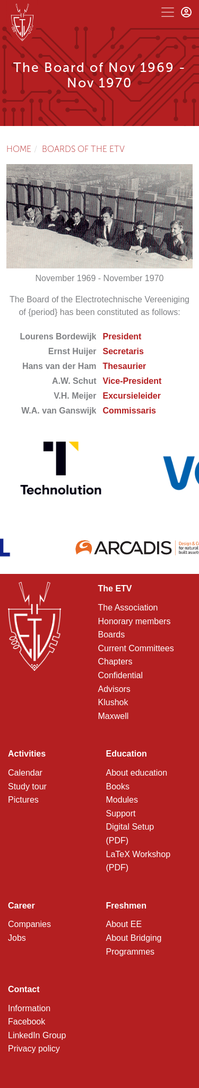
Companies (29, 924)
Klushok (113, 702)
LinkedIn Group (37, 1035)
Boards (111, 634)
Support (121, 813)
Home (18, 149)
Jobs (17, 937)
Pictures (23, 799)
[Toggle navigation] (168, 12)
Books (117, 786)
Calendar (25, 772)
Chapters (115, 661)
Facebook (26, 1021)
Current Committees (136, 648)
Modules (122, 799)
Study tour (27, 786)
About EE (124, 924)
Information (29, 1008)
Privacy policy (34, 1048)
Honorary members (134, 621)
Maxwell (113, 716)
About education (137, 772)
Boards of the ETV (83, 149)
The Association (128, 607)
